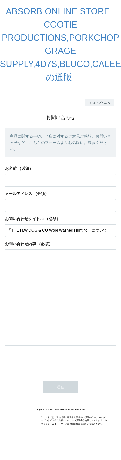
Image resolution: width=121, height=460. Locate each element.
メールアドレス (18, 194)
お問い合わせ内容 (20, 244)
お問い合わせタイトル (24, 219)
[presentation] (42, 381)
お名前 (11, 168)
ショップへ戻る (100, 102)
